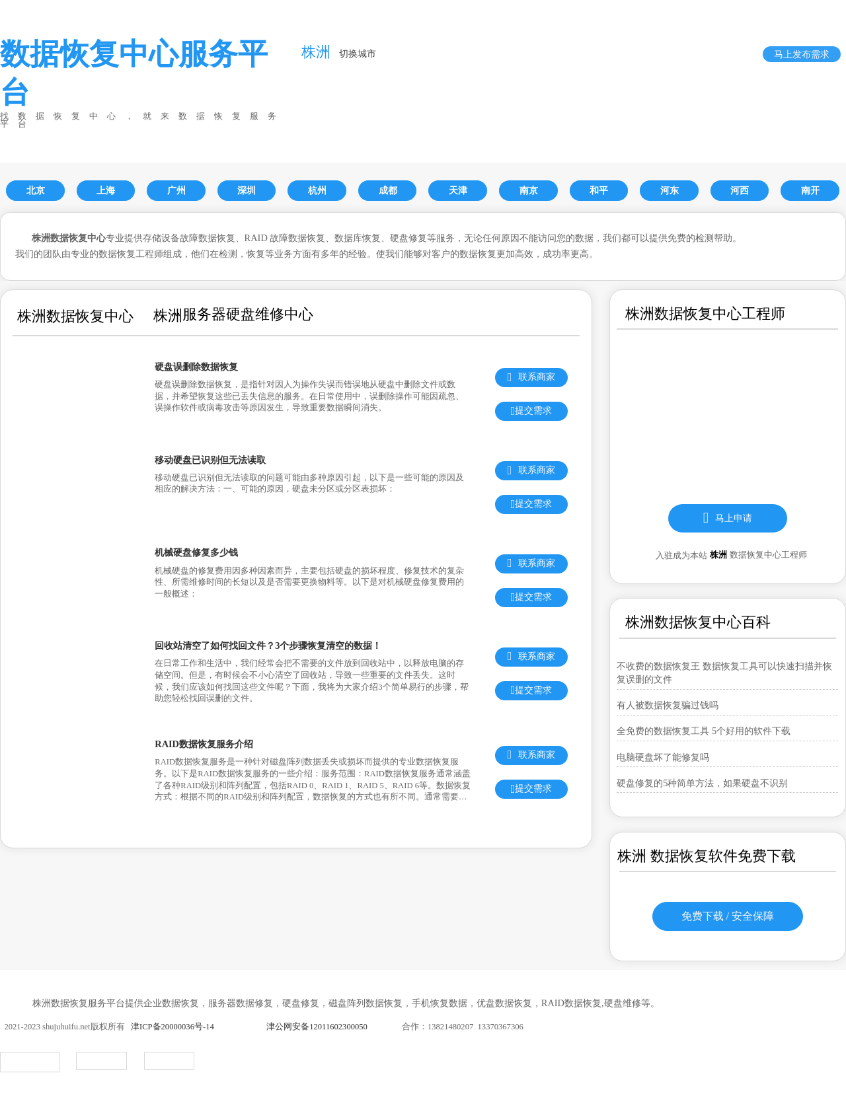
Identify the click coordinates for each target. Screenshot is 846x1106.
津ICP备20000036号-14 (172, 1026)
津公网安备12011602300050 (316, 1026)
